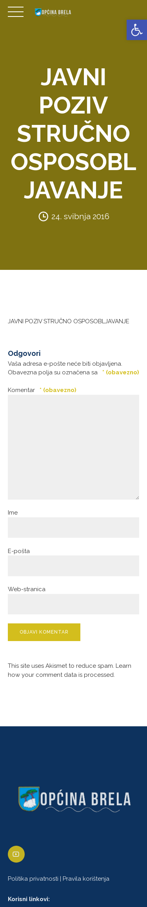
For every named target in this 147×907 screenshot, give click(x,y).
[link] (137, 30)
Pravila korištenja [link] (86, 878)
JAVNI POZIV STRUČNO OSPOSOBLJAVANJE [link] (68, 321)
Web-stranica (26, 589)
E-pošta (19, 551)
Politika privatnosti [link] (33, 878)
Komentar (42, 390)
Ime (13, 512)
